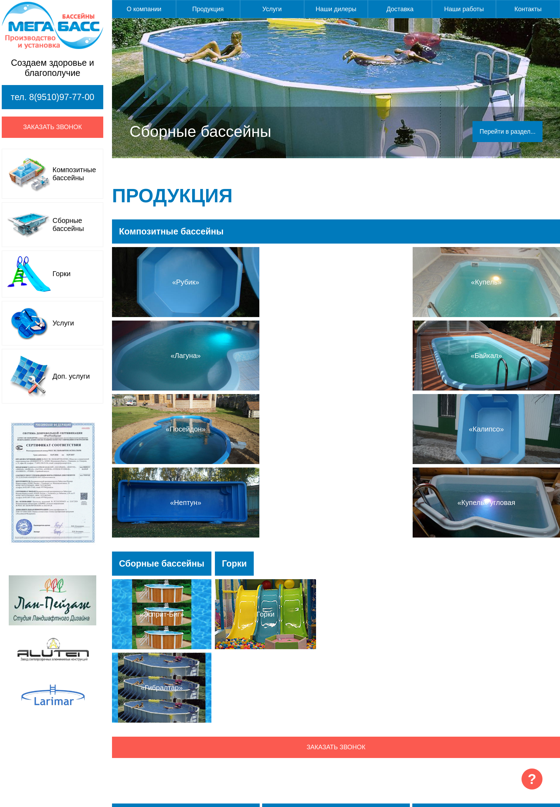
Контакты (528, 9)
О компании (144, 9)
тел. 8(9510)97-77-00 (52, 97)
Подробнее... (186, 726)
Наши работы (464, 9)
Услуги (271, 9)
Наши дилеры (336, 9)
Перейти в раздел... (507, 131)
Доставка (399, 9)
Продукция (208, 9)
